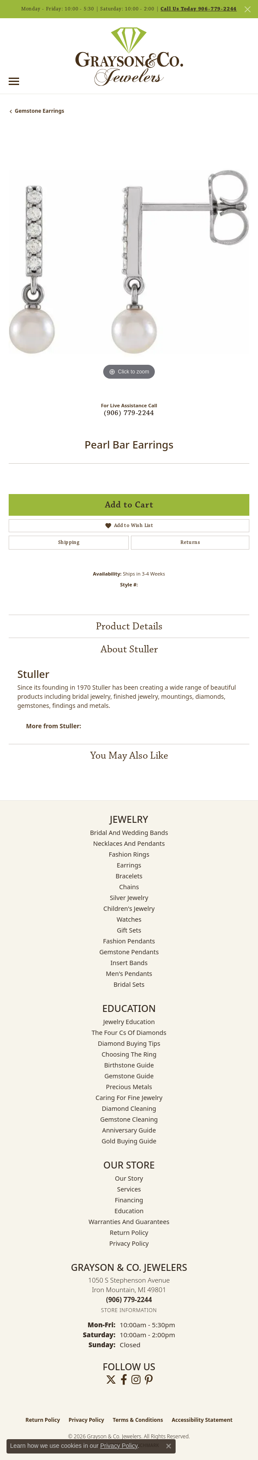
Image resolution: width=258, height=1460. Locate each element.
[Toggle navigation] (14, 81)
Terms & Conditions (138, 1420)
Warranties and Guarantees (128, 1222)
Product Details (129, 626)
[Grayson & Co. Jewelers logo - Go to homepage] (129, 56)
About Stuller (129, 649)
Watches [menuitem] (129, 919)
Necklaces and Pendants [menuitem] (129, 843)
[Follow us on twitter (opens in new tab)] (111, 1380)
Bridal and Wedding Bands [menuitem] (129, 832)
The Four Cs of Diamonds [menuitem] (128, 1032)
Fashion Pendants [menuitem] (129, 941)
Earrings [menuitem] (129, 865)
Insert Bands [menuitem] (129, 963)
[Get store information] (129, 1310)
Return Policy (129, 1232)
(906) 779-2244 (129, 413)
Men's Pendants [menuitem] (129, 973)
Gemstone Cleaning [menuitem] (129, 1119)
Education (129, 1211)
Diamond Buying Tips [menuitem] (129, 1043)
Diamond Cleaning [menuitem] (129, 1108)
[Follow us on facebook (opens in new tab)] (124, 1380)
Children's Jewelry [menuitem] (128, 908)
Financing (129, 1200)
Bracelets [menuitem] (128, 876)
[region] (129, 261)
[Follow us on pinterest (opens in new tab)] (149, 1380)
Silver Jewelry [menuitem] (129, 898)
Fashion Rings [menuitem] (129, 854)
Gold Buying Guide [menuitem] (128, 1141)
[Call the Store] (129, 1299)
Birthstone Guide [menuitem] (129, 1065)
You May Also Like (129, 755)
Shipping (68, 542)
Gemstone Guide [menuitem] (129, 1076)
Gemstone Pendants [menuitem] (129, 952)
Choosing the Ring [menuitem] (129, 1054)
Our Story (129, 1178)
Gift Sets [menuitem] (129, 930)
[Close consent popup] (168, 1446)
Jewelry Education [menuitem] (129, 1022)
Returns (190, 542)
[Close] (247, 9)
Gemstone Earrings (39, 111)
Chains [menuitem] (129, 887)
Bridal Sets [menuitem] (129, 984)
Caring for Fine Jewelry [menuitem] (128, 1097)
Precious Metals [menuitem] (129, 1087)
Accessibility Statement (202, 1420)
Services (129, 1189)
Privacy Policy (129, 1243)
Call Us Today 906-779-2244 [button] (198, 9)
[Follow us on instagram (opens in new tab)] (135, 1380)
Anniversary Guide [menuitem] (129, 1130)
